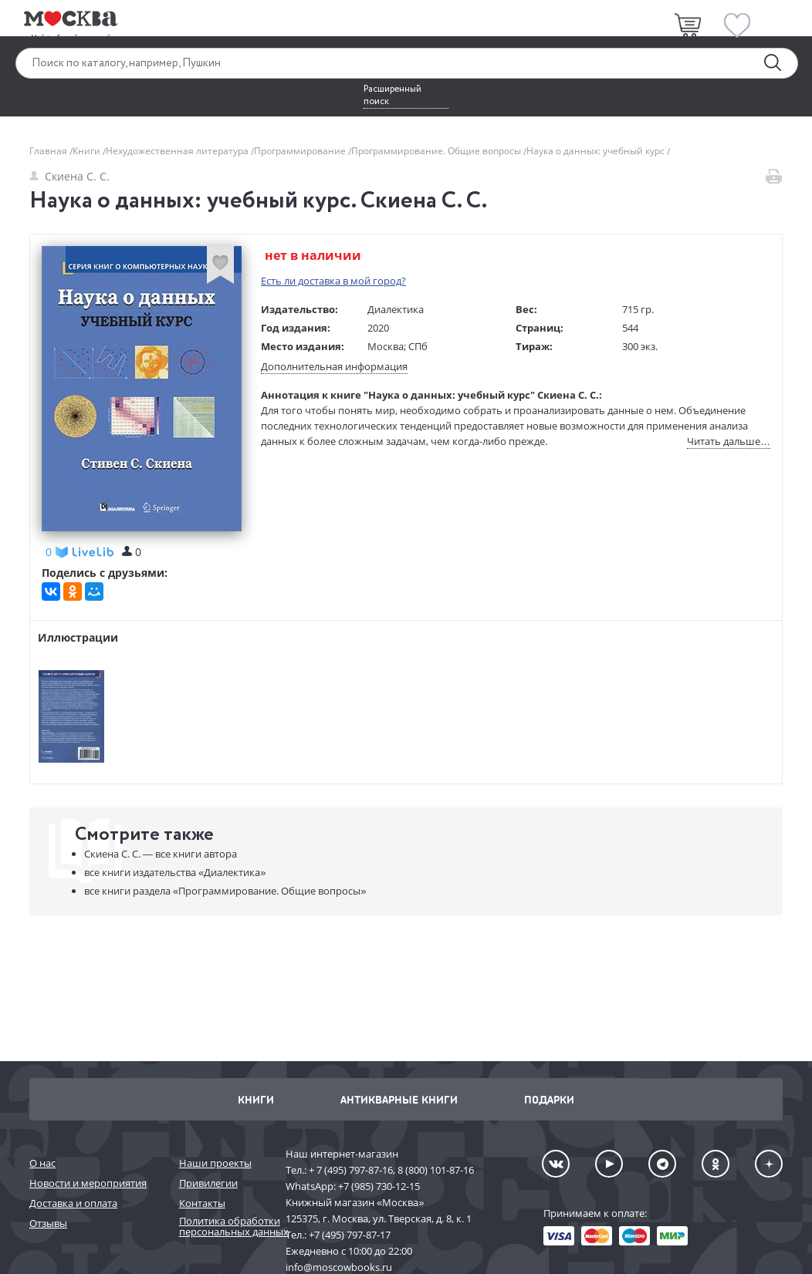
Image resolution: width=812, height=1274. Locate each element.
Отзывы (48, 1223)
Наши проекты (215, 1163)
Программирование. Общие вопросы (437, 150)
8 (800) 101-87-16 (436, 1170)
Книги (88, 150)
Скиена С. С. (69, 176)
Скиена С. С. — (160, 854)
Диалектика (395, 309)
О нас (42, 1163)
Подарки (549, 1099)
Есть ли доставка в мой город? (333, 281)
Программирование (301, 150)
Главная (49, 150)
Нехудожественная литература (178, 150)
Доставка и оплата (73, 1203)
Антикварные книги (399, 1099)
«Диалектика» (175, 872)
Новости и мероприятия (88, 1183)
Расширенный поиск (392, 95)
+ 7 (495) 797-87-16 (351, 1170)
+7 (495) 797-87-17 (350, 1235)
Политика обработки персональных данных (224, 1226)
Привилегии (208, 1183)
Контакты (202, 1203)
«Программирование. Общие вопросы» (225, 891)
